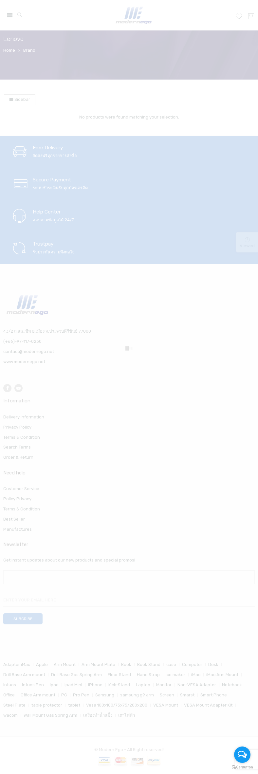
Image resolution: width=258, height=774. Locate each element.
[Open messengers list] (242, 754)
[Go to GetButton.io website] (242, 767)
